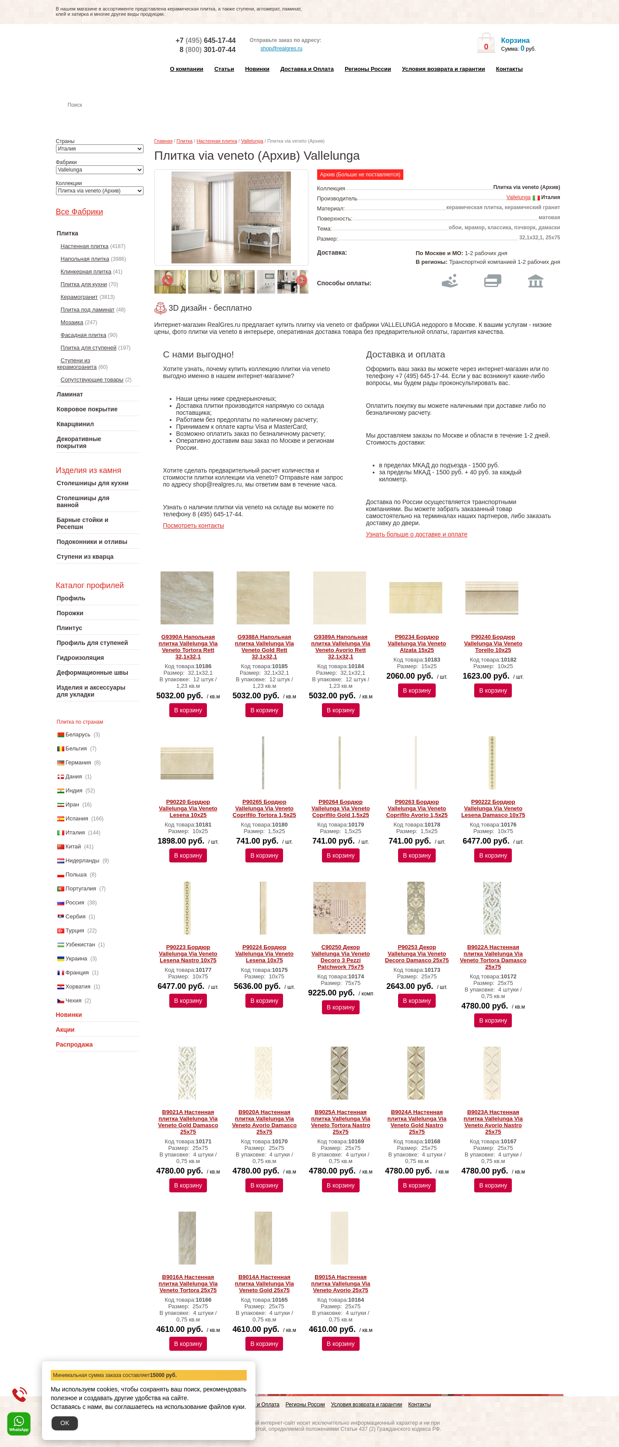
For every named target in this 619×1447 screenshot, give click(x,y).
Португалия (81, 888)
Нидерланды (82, 860)
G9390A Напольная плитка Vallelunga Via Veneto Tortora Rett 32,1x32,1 (187, 647)
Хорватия (78, 986)
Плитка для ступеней (89, 347)
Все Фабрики (79, 211)
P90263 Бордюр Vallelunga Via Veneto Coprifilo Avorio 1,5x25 (417, 808)
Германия (78, 762)
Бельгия (76, 748)
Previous (165, 278)
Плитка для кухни (84, 284)
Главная (163, 141)
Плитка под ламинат (88, 309)
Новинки (257, 69)
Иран (72, 804)
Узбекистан (80, 944)
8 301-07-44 (208, 49)
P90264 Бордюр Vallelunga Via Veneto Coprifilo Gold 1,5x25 (340, 808)
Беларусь (78, 734)
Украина (76, 958)
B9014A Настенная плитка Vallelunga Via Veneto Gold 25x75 (264, 1283)
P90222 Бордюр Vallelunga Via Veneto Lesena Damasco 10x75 (493, 808)
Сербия (76, 916)
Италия (75, 832)
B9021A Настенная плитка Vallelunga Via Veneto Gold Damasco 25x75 (188, 1122)
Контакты (509, 69)
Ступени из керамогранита (77, 363)
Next (299, 278)
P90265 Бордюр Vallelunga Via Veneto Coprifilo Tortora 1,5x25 (264, 808)
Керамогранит (79, 297)
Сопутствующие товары (92, 379)
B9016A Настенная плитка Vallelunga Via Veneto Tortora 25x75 (187, 1283)
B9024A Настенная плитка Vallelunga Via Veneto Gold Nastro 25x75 (417, 1122)
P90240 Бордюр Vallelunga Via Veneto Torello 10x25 (493, 643)
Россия (75, 902)
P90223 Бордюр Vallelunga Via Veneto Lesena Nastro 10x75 (188, 953)
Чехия (73, 1000)
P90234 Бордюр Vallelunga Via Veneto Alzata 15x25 (417, 643)
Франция (77, 972)
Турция (75, 930)
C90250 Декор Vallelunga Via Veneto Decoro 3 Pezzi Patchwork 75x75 (340, 957)
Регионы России (368, 69)
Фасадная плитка (84, 335)
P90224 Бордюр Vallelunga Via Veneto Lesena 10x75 (264, 953)
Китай (73, 846)
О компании (186, 69)
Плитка (185, 141)
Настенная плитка (107, 117)
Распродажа (74, 1044)
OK (64, 1422)
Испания (77, 818)
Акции (65, 1029)
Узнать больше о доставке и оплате (417, 534)
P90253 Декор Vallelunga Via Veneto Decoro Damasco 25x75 (417, 953)
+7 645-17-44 (206, 40)
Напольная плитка (85, 259)
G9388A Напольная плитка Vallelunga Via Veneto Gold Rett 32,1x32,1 (264, 647)
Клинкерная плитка (86, 271)
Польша (76, 874)
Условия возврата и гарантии (443, 69)
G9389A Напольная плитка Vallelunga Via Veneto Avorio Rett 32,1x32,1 (340, 647)
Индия (74, 790)
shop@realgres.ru (276, 49)
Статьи (224, 69)
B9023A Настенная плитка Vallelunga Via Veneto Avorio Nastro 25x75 (493, 1122)
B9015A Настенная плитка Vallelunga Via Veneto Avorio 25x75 (340, 1283)
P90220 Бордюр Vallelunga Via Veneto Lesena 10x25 (188, 808)
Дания (74, 776)
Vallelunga (252, 141)
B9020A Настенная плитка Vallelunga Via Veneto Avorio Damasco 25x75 (264, 1122)
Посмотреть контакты (193, 525)
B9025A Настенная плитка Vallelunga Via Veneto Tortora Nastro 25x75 (341, 1122)
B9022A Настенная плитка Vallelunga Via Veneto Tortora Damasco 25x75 (493, 957)
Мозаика (72, 322)
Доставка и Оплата (307, 69)
